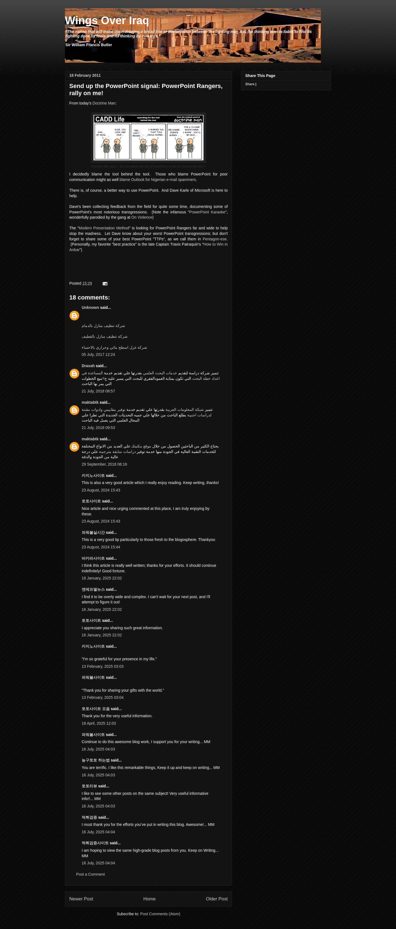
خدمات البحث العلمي (160, 373)
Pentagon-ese (215, 239)
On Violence (141, 217)
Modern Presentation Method (104, 228)
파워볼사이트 (93, 677)
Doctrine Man (103, 103)
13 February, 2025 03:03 (102, 666)
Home (149, 898)
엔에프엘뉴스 (93, 589)
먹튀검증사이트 (95, 843)
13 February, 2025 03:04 (102, 697)
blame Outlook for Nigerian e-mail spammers (158, 179)
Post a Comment (90, 874)
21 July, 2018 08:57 (98, 391)
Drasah (88, 366)
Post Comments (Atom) (160, 914)
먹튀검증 (89, 817)
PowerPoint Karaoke (207, 212)
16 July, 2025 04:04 (98, 832)
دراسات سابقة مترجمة (117, 451)
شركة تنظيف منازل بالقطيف (105, 336)
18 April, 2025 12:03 (99, 723)
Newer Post (81, 898)
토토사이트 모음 (96, 709)
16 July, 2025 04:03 (98, 749)
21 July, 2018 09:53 (98, 427)
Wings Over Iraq (107, 20)
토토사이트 (91, 501)
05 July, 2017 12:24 (98, 354)
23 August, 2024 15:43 (101, 490)
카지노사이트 (93, 475)
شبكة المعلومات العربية (185, 409)
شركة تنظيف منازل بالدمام (103, 325)
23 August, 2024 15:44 (101, 547)
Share (249, 84)
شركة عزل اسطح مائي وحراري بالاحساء (114, 347)
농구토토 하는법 (96, 760)
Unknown (90, 307)
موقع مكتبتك (141, 446)
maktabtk (90, 402)
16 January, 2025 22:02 (102, 578)
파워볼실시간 (93, 532)
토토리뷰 (89, 786)
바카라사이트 (93, 558)
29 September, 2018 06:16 (104, 464)
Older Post (217, 898)
